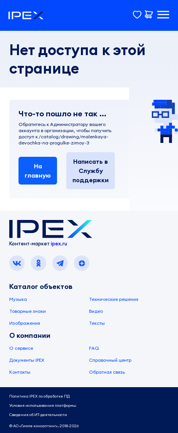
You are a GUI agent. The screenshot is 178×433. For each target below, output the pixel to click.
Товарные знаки (27, 311)
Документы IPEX (26, 360)
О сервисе (21, 348)
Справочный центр (110, 360)
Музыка (18, 299)
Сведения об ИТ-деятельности (38, 414)
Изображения (24, 323)
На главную (38, 170)
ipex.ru (59, 243)
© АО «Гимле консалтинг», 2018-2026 (44, 425)
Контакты (19, 372)
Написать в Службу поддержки (90, 171)
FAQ (94, 348)
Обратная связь (107, 372)
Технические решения (113, 299)
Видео (96, 311)
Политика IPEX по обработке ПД (39, 396)
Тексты (97, 323)
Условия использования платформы (42, 405)
